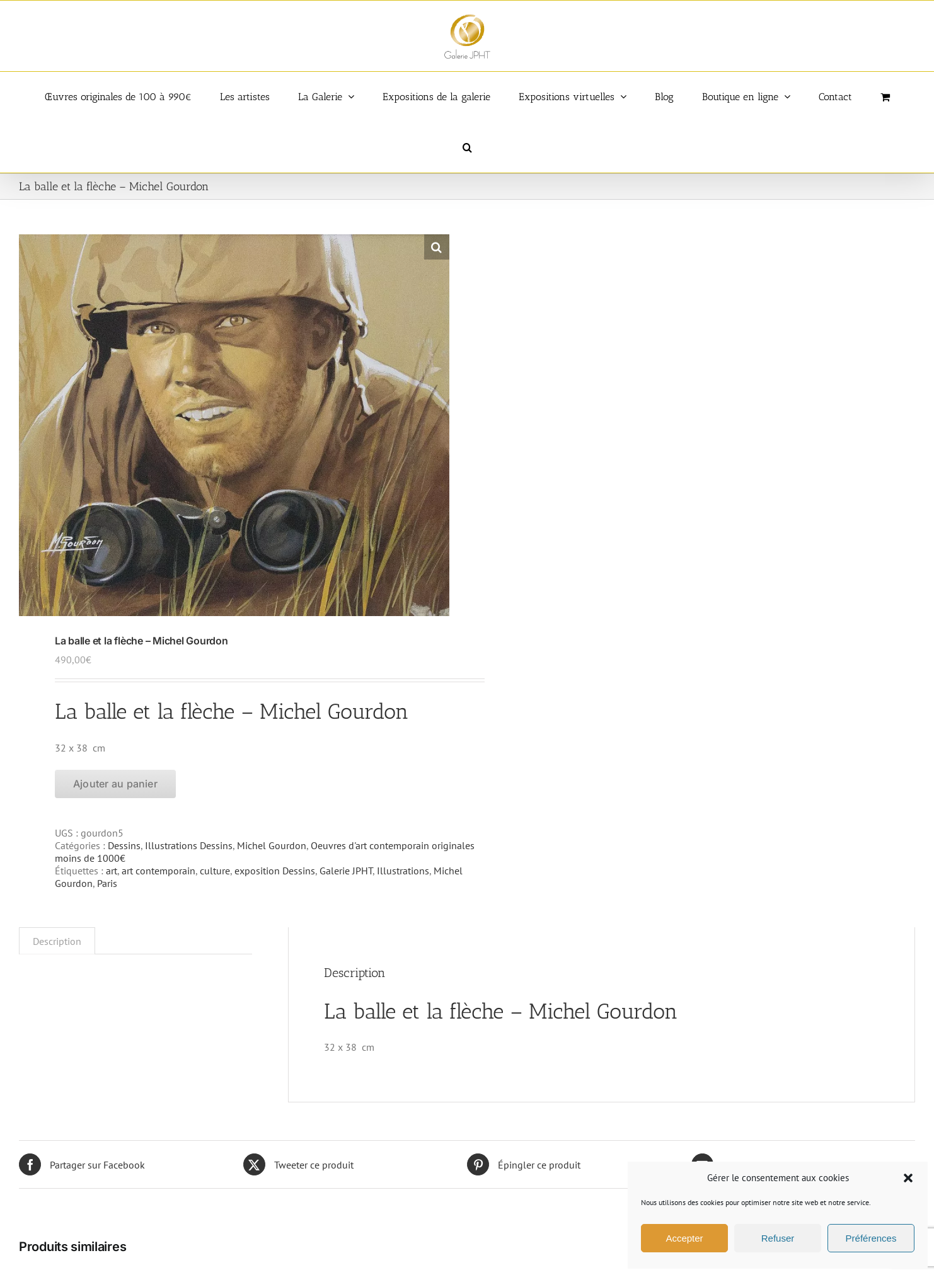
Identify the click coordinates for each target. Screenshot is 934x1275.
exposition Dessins (274, 870)
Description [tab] (57, 941)
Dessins (124, 845)
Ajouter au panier (115, 783)
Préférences (871, 1238)
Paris (107, 883)
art (111, 870)
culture (215, 870)
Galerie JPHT (346, 870)
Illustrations (403, 870)
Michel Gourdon (271, 845)
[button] (908, 1178)
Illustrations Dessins (189, 845)
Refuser (778, 1238)
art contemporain (158, 870)
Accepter (684, 1238)
